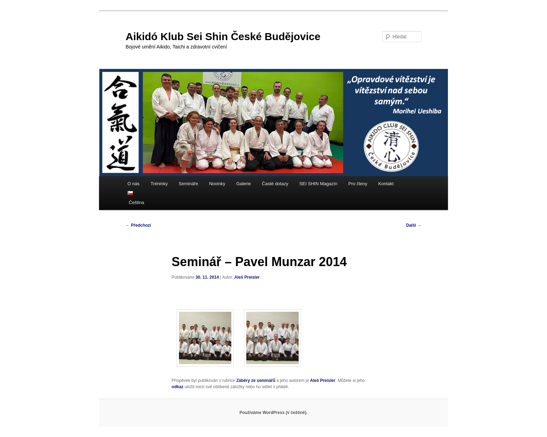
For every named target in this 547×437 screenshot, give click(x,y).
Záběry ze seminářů (255, 380)
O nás (133, 183)
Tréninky (158, 183)
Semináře (188, 183)
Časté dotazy (275, 183)
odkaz (177, 386)
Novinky (217, 183)
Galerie (243, 183)
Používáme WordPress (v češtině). (273, 412)
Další (413, 225)
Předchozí (138, 225)
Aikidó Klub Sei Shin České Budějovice (223, 36)
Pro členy (358, 183)
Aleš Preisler (247, 277)
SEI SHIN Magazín (318, 183)
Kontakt (386, 183)
